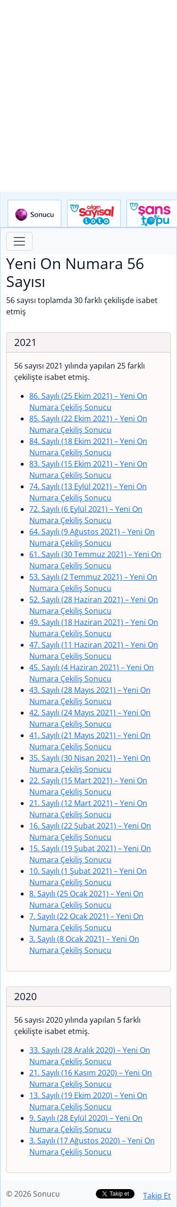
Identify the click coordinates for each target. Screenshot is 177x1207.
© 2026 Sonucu (33, 1194)
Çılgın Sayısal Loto (94, 214)
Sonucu (34, 214)
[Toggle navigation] (19, 241)
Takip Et (157, 1196)
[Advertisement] (88, 96)
